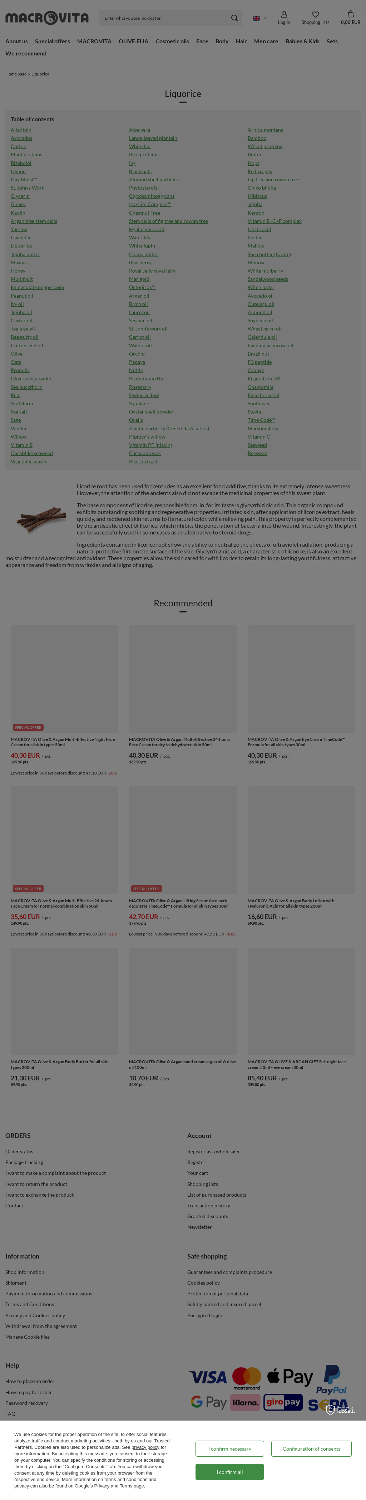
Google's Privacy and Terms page (109, 1486)
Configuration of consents (311, 1449)
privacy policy (145, 1447)
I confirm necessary (229, 1449)
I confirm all (230, 1472)
